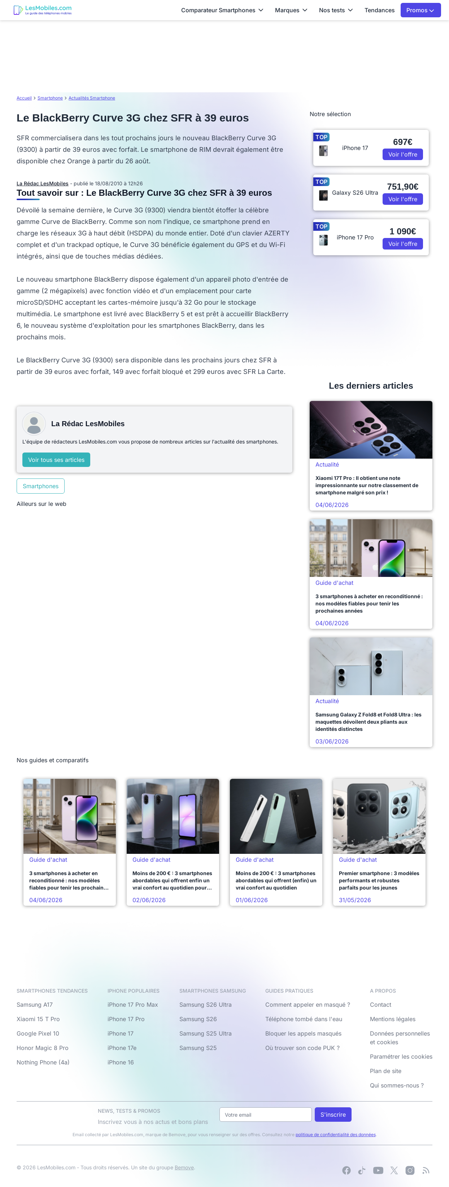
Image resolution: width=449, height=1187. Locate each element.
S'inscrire (333, 1114)
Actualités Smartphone (92, 98)
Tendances (380, 10)
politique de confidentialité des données (336, 1134)
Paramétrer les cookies (401, 1056)
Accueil (24, 98)
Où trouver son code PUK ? (302, 1047)
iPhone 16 (121, 1062)
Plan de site (385, 1071)
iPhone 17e (122, 1047)
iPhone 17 (121, 1033)
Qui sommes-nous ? (397, 1085)
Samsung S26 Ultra (205, 1004)
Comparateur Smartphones (222, 10)
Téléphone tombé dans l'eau (303, 1019)
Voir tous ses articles (56, 459)
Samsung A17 (35, 1004)
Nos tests (336, 10)
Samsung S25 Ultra (205, 1033)
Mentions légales (392, 1019)
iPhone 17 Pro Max (133, 1004)
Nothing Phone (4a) (43, 1062)
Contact (380, 1004)
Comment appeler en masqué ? (307, 1004)
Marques (291, 10)
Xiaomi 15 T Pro (38, 1019)
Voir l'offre (402, 154)
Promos (420, 10)
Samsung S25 (198, 1047)
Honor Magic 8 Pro (43, 1047)
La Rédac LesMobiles (43, 183)
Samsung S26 (198, 1019)
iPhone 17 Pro (126, 1019)
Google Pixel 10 (38, 1033)
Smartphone (50, 98)
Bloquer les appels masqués (303, 1033)
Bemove (184, 1167)
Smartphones (40, 486)
